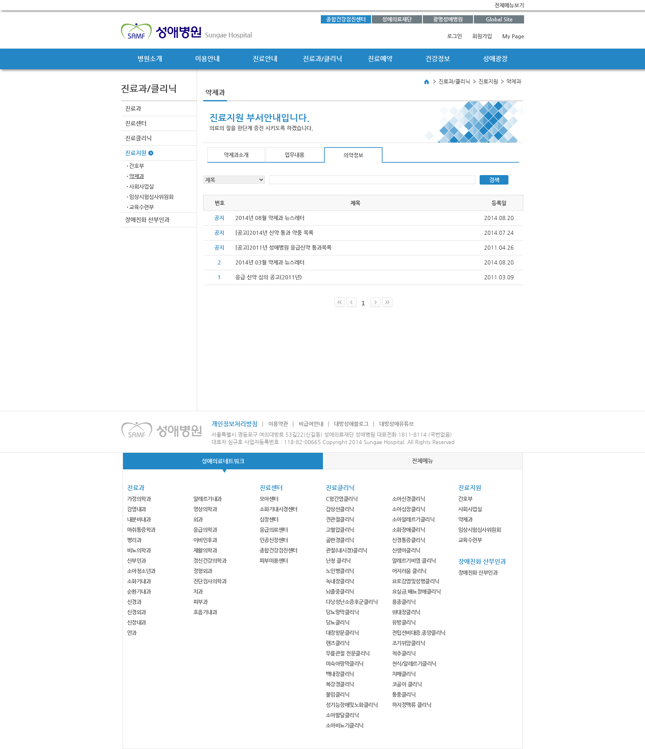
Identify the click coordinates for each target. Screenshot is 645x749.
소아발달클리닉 (342, 715)
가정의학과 (139, 499)
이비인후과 (205, 540)
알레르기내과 (207, 499)
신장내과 (136, 622)
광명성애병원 (448, 19)
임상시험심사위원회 (151, 197)
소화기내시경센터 (278, 509)
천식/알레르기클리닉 (414, 663)
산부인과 (136, 560)
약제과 (136, 176)
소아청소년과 (141, 571)
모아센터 (269, 499)
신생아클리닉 (406, 550)
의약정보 (353, 155)
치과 (198, 591)
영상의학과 (205, 509)
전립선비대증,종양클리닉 (418, 633)
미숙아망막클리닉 (345, 663)
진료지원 (135, 153)
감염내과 (136, 509)
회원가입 (482, 36)
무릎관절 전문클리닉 (348, 653)
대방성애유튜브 (396, 424)
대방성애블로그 (351, 424)
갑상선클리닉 (340, 509)
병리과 (134, 540)
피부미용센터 (274, 560)
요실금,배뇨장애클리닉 (416, 591)
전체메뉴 (422, 460)
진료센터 (135, 123)
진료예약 (380, 59)
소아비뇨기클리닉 (345, 725)
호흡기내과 (205, 612)
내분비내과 (139, 519)
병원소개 (149, 59)
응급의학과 (205, 530)
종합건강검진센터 (346, 19)
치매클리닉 (404, 674)
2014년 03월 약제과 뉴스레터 (269, 262)
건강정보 (437, 59)
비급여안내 (311, 424)
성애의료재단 (397, 19)
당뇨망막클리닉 (342, 612)
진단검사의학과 (210, 581)
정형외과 (202, 571)
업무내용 (294, 155)
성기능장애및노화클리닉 (352, 705)
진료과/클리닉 (322, 59)
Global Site (499, 19)
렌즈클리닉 (338, 643)
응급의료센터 (274, 530)
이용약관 (278, 424)
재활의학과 (205, 550)
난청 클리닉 (338, 560)
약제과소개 (236, 155)
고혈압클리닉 (340, 530)
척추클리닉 (404, 653)
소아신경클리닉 (408, 499)
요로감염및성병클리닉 (415, 581)
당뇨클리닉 (338, 622)
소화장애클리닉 (408, 530)
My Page (513, 36)
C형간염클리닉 (342, 499)
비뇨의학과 (139, 550)
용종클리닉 (404, 602)
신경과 (134, 602)
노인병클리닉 (340, 571)
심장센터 (269, 519)
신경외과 (136, 612)
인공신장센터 (274, 540)
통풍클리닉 (404, 694)
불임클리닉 (338, 694)
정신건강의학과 (210, 560)
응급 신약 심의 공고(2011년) (268, 277)
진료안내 (265, 59)
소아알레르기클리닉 (413, 519)
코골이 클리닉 (407, 684)
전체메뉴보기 (509, 5)
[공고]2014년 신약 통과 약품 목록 (274, 232)
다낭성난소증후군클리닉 (352, 602)
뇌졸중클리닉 (340, 591)
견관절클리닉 (340, 519)
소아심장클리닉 (408, 509)
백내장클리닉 (340, 674)
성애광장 (495, 59)
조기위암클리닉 (408, 643)
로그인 (454, 36)
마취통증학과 (141, 530)
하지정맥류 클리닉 (412, 705)
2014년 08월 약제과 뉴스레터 (269, 218)
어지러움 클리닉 (409, 571)
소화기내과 (139, 581)
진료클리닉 (138, 138)
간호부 (136, 166)
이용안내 (207, 59)
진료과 (133, 108)
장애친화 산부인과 (147, 219)
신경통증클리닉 (408, 540)
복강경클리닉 (340, 684)
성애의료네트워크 (223, 461)
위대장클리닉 (406, 612)
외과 (198, 519)
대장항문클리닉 (342, 633)
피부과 (200, 602)
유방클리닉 (404, 622)
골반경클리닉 (340, 540)
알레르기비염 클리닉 (414, 560)
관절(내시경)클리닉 (346, 550)
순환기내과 (139, 591)
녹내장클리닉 (340, 581)
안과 (132, 633)
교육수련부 (141, 207)
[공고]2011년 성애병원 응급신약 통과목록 (283, 247)
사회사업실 (141, 186)
